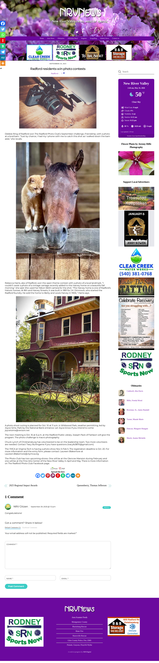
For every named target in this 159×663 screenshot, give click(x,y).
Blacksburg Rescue (79, 627)
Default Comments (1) (13, 528)
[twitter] (77, 31)
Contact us (115, 38)
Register (84, 38)
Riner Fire (79, 631)
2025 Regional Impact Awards (23, 485)
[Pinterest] (48, 475)
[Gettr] (58, 475)
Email (65, 579)
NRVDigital (87, 652)
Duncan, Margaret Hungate (137, 428)
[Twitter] (43, 475)
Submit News (104, 38)
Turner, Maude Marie (135, 419)
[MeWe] (73, 475)
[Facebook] (38, 475)
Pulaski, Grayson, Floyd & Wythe (79, 645)
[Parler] (53, 475)
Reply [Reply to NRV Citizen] (106, 507)
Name (9, 579)
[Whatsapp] (2, 34)
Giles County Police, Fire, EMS (79, 640)
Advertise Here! (73, 38)
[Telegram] (68, 475)
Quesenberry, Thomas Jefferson (92, 485)
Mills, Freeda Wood (134, 400)
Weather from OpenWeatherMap (136, 136)
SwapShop (93, 38)
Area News (50, 38)
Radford (54, 73)
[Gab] (63, 475)
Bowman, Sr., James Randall (138, 410)
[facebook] (82, 31)
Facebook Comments (29, 528)
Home (42, 38)
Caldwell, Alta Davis (135, 391)
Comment (11, 544)
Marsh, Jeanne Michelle (136, 438)
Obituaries (61, 38)
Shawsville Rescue (79, 636)
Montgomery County (79, 622)
